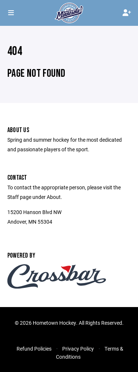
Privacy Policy (78, 348)
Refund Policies (34, 348)
